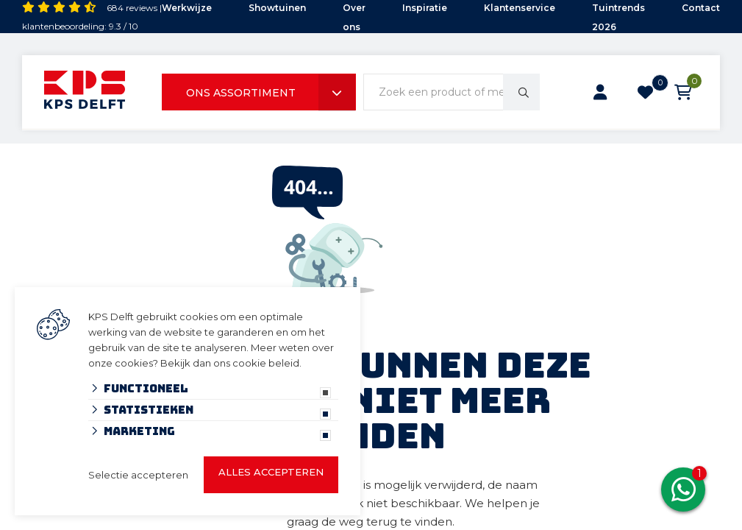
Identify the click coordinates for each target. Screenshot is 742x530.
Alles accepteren (271, 472)
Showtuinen (277, 7)
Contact (701, 7)
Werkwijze (187, 7)
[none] (521, 92)
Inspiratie (424, 7)
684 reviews (132, 7)
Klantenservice (519, 7)
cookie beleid (265, 363)
